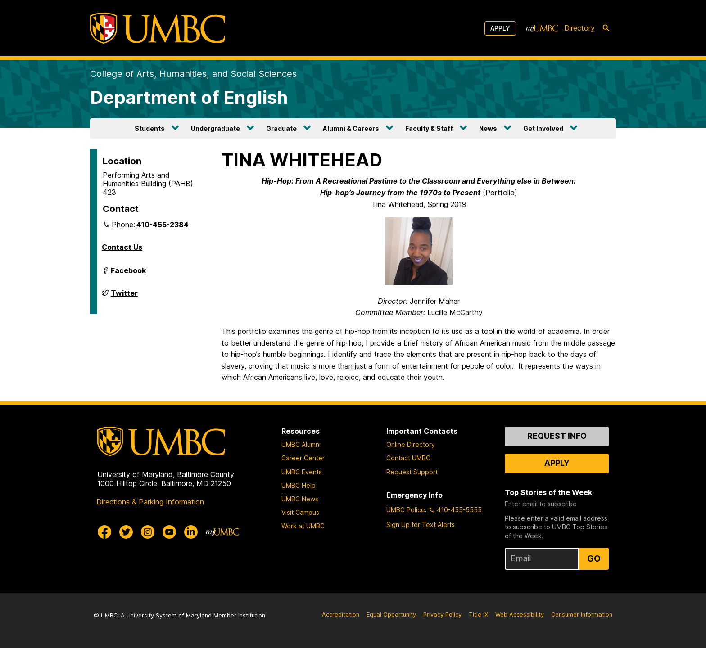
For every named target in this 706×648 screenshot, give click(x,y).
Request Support (412, 472)
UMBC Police (405, 509)
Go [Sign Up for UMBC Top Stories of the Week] (594, 558)
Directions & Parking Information (150, 501)
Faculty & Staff (429, 128)
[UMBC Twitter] (126, 532)
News (488, 128)
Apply (500, 28)
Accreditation (340, 614)
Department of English (189, 97)
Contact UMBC (408, 458)
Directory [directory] (579, 27)
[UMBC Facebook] (104, 532)
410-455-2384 (162, 224)
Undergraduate (215, 128)
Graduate (281, 128)
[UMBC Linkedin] (191, 532)
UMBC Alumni (301, 444)
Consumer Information (581, 614)
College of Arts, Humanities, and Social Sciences (193, 73)
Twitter (124, 297)
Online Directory (410, 444)
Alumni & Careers (351, 128)
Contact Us (122, 247)
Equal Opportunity (391, 614)
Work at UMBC (303, 526)
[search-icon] (606, 28)
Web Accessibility (519, 614)
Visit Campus (300, 512)
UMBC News (299, 499)
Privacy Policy (442, 614)
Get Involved (543, 128)
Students (150, 128)
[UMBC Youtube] (169, 532)
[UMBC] (157, 28)
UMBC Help (298, 485)
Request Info (557, 436)
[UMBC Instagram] (148, 532)
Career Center (303, 458)
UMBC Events (301, 472)
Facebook (128, 274)
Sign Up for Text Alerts (420, 524)
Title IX (478, 614)
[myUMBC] (542, 28)
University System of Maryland (169, 615)
